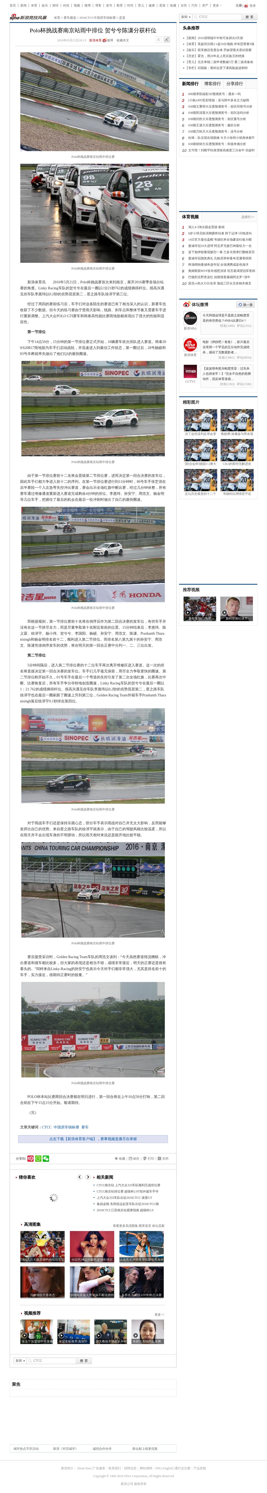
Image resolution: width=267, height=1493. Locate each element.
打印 (151, 1158)
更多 (216, 5)
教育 (120, 5)
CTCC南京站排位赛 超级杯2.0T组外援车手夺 (128, 1191)
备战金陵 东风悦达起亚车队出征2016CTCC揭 (128, 1204)
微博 (87, 5)
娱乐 (45, 5)
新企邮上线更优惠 (144, 1449)
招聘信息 (130, 1468)
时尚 (130, 5)
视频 (77, 5)
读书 (109, 5)
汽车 (194, 5)
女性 (184, 5)
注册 (239, 5)
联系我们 (114, 1468)
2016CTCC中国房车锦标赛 (98, 18)
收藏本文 (123, 40)
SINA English (164, 1468)
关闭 (165, 1158)
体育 (34, 5)
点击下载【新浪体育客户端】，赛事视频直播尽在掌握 (93, 1139)
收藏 (173, 5)
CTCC (47, 1127)
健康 (152, 5)
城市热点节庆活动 (26, 1449)
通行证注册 (182, 1468)
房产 (205, 5)
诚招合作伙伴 (102, 1449)
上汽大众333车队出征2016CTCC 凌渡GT (124, 1198)
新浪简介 (67, 1468)
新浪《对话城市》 (65, 1449)
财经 (55, 5)
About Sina (84, 1468)
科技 (66, 5)
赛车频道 (70, 18)
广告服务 (99, 1468)
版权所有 (140, 1484)
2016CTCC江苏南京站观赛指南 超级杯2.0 (125, 1210)
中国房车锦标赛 (66, 1127)
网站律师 (146, 1468)
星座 (162, 5)
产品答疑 (199, 1468)
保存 (136, 1158)
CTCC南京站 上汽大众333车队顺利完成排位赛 (128, 1185)
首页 (13, 5)
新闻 (23, 5)
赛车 (85, 1127)
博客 (98, 5)
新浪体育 (95, 40)
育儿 (141, 5)
